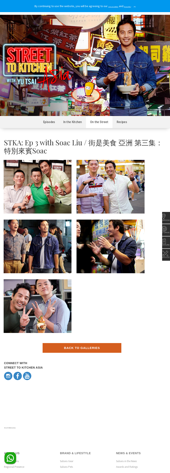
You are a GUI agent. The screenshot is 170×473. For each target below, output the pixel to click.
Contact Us (10, 436)
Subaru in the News (126, 401)
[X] (146, 6)
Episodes (49, 122)
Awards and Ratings (127, 406)
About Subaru (11, 401)
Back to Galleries (82, 288)
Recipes (121, 122)
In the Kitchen (72, 122)
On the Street (99, 122)
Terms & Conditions (140, 453)
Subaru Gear (66, 401)
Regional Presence (14, 406)
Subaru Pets (66, 406)
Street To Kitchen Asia (17, 367)
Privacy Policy (159, 453)
